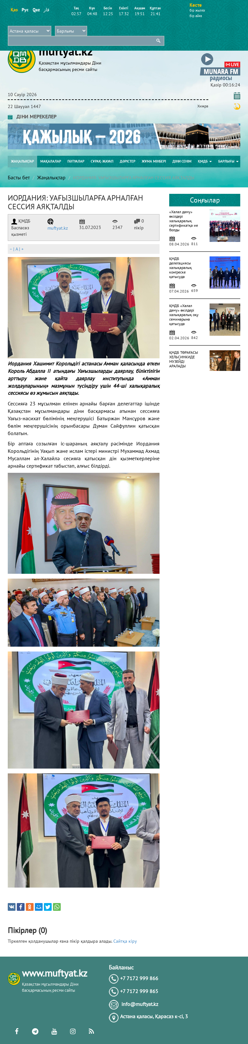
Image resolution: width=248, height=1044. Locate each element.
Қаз (14, 10)
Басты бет (19, 177)
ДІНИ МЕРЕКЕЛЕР (32, 116)
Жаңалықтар (22, 161)
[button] (220, 54)
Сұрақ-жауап (102, 161)
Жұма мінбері (154, 161)
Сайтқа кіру (125, 941)
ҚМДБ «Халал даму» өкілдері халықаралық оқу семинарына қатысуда (184, 314)
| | (16, 249)
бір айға (196, 16)
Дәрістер (127, 161)
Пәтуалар (75, 161)
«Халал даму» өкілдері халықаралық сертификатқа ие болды (183, 220)
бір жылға (197, 10)
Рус (25, 10)
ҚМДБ (205, 161)
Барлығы (228, 161)
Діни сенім (181, 161)
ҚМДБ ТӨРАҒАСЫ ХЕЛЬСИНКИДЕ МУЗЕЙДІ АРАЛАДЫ (183, 359)
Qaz (36, 10)
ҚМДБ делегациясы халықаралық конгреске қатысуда (180, 267)
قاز (46, 10)
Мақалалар (50, 161)
